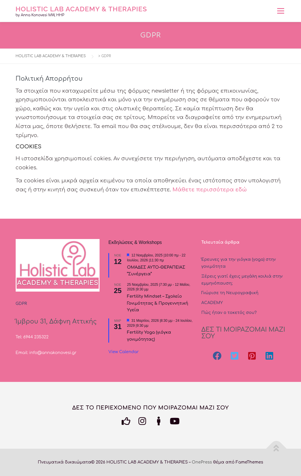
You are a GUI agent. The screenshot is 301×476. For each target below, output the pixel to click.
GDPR (21, 303)
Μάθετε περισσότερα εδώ (209, 190)
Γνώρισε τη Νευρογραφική (229, 293)
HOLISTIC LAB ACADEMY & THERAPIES (81, 8)
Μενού (280, 11)
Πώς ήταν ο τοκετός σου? (229, 312)
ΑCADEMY (212, 303)
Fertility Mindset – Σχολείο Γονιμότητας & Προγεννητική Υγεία (157, 303)
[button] (217, 356)
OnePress (202, 462)
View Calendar (123, 352)
